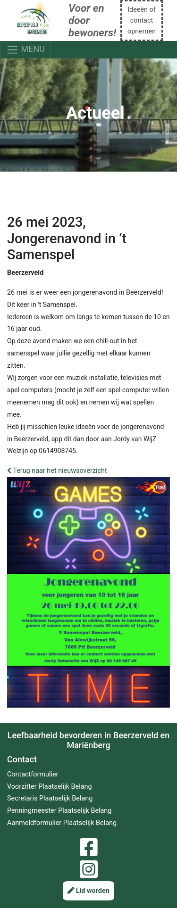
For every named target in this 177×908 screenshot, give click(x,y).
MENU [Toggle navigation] (25, 49)
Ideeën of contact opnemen (141, 20)
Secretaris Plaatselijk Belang (50, 798)
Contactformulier (32, 774)
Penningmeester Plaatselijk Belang (59, 811)
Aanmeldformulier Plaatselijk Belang (62, 823)
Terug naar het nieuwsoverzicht (57, 471)
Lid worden (88, 891)
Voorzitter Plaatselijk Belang (49, 787)
